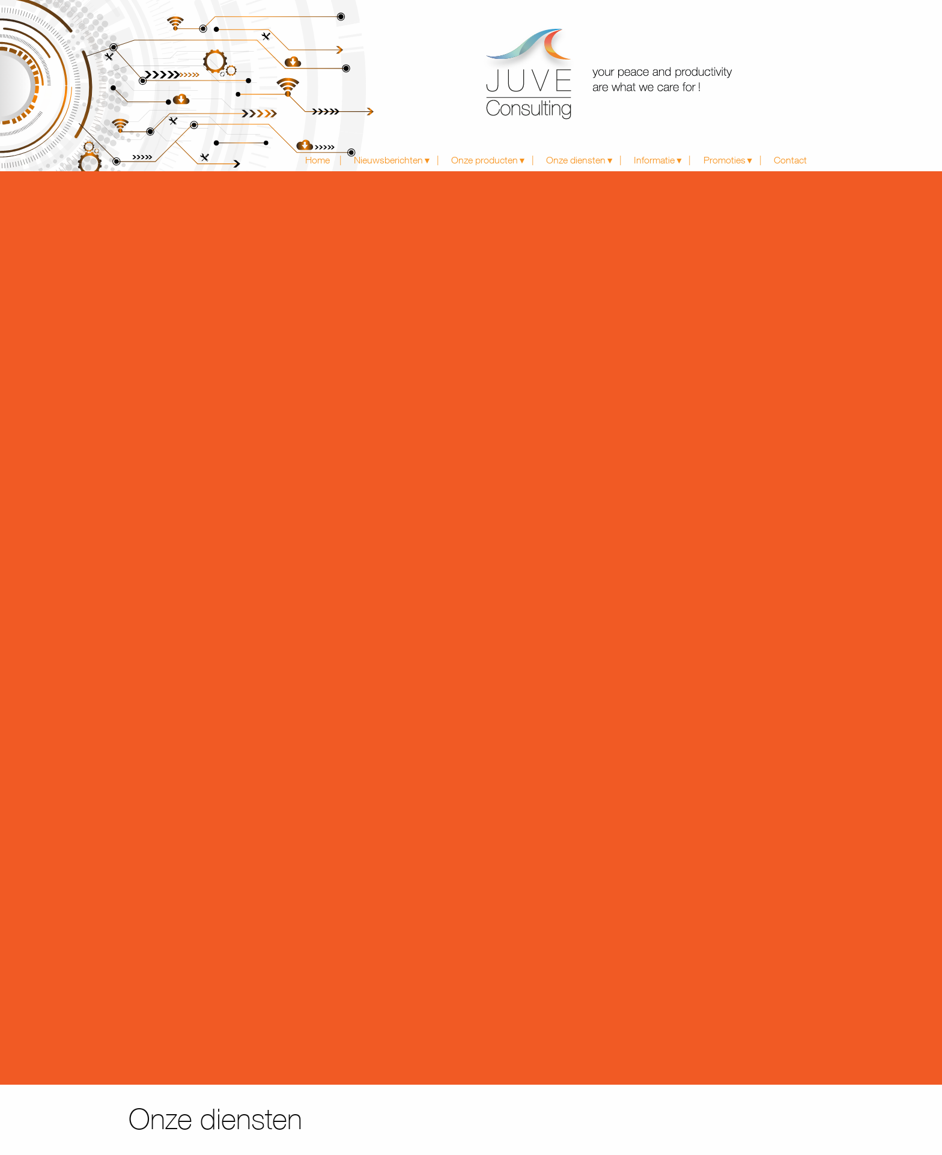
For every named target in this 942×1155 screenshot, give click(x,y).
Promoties (724, 159)
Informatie (654, 159)
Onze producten (484, 159)
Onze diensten (576, 159)
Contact (790, 159)
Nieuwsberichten (388, 159)
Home (317, 159)
